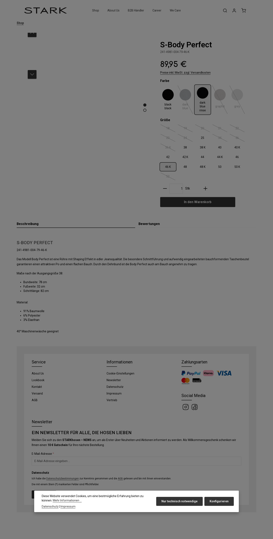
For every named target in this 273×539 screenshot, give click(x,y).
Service (39, 361)
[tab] (76, 224)
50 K (237, 166)
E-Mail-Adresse (43, 453)
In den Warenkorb (197, 202)
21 (223, 129)
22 (240, 129)
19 (188, 129)
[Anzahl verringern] (165, 189)
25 (202, 137)
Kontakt (37, 386)
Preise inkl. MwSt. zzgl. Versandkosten (185, 72)
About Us (38, 373)
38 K (202, 147)
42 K (185, 157)
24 (188, 138)
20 (205, 129)
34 (223, 138)
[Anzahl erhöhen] (205, 189)
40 (219, 147)
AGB (35, 400)
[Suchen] (225, 10)
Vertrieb (112, 400)
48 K (202, 166)
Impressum (114, 393)
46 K (168, 166)
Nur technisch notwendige (179, 501)
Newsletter (114, 380)
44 (202, 157)
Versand (37, 393)
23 (171, 138)
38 (185, 147)
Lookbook (38, 380)
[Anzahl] (176, 189)
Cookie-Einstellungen (120, 373)
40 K (237, 147)
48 (185, 166)
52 (171, 177)
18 (171, 129)
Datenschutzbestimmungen (62, 478)
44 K (220, 157)
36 (240, 138)
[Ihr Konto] (234, 10)
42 (168, 157)
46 (237, 157)
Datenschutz (115, 386)
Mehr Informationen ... (67, 500)
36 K (170, 148)
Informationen (119, 361)
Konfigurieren (219, 501)
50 (219, 166)
